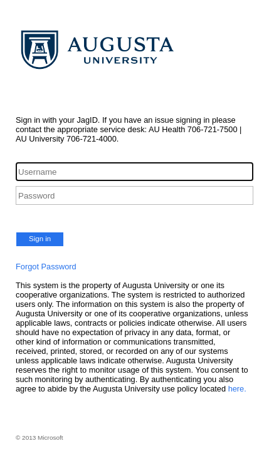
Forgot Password (46, 266)
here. (237, 388)
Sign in (40, 238)
